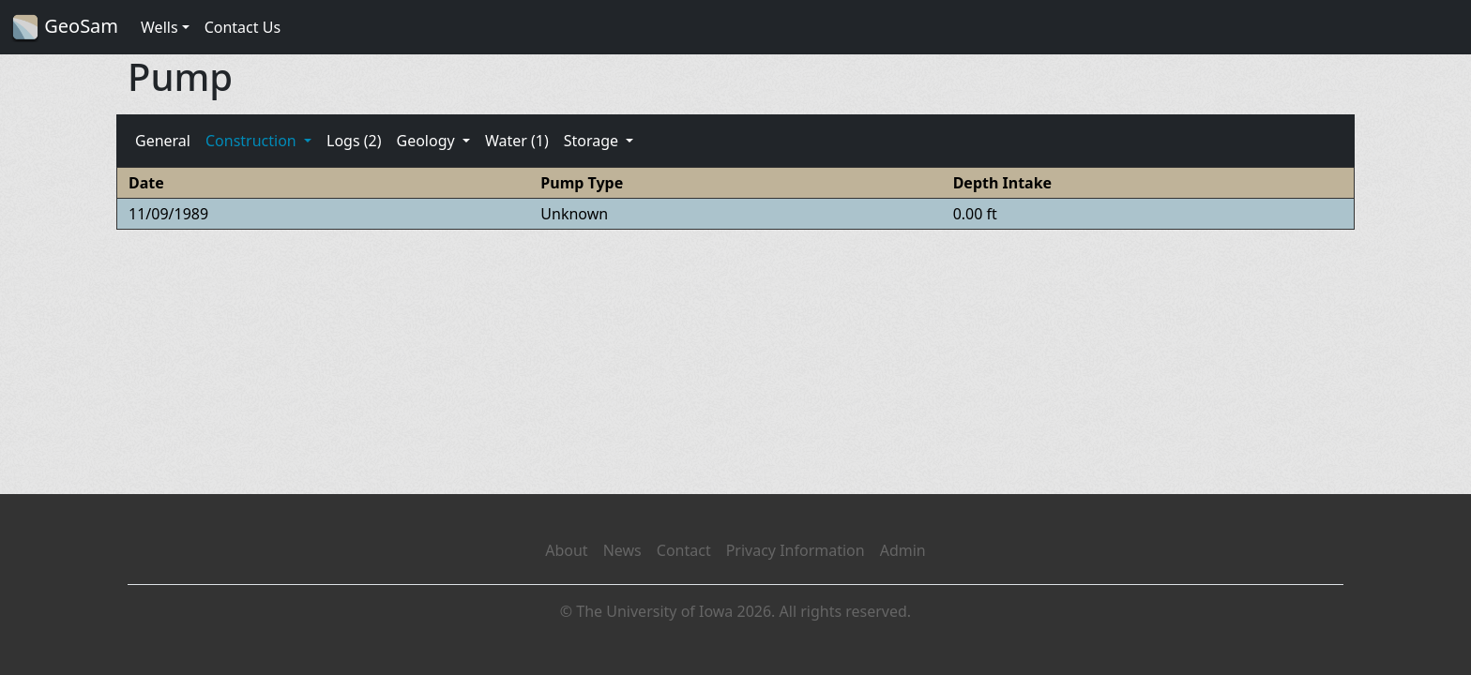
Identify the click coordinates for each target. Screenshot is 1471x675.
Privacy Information (795, 550)
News (622, 550)
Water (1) (517, 140)
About (566, 550)
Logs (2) (353, 140)
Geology (427, 140)
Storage (593, 140)
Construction (252, 140)
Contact (684, 550)
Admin (903, 550)
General (162, 140)
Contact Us (243, 27)
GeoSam (64, 27)
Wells (159, 27)
